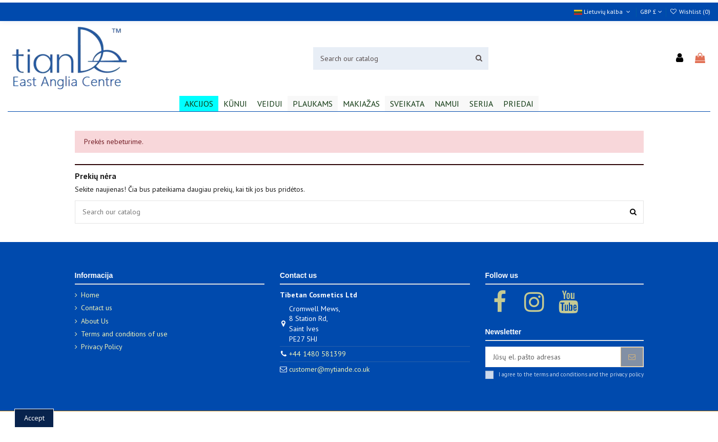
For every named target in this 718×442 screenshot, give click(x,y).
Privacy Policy (101, 346)
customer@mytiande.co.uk (329, 369)
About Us (95, 321)
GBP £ (651, 11)
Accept (34, 418)
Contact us (96, 307)
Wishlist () (690, 11)
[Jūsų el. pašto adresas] (553, 357)
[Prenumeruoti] (632, 357)
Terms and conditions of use (124, 333)
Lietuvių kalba (603, 11)
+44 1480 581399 (317, 353)
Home (90, 294)
